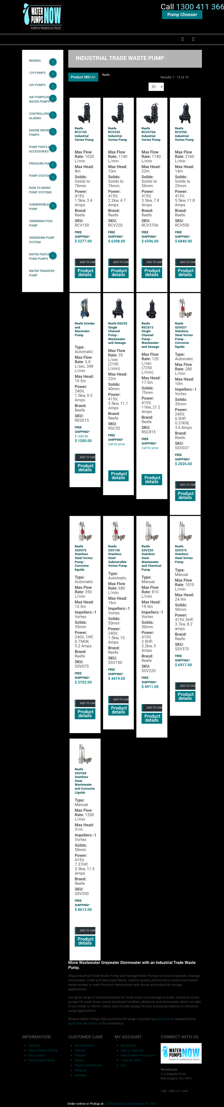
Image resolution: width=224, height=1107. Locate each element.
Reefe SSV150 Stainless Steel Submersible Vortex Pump (117, 559)
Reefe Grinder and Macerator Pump (85, 333)
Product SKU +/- (83, 82)
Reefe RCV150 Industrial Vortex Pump (84, 139)
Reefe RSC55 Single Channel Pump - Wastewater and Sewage (117, 337)
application (192, 1007)
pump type (154, 1007)
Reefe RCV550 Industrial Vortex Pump (184, 139)
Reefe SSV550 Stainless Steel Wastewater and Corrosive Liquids (85, 784)
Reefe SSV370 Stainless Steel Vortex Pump (184, 558)
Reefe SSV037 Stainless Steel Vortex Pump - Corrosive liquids (184, 339)
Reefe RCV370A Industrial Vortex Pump (151, 139)
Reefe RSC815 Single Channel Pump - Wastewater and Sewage (150, 339)
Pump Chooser (182, 17)
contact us (79, 1012)
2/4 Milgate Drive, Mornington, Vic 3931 (129, 1092)
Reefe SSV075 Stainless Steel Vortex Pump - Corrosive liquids (84, 561)
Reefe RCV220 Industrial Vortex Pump (117, 139)
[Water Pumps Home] (42, 18)
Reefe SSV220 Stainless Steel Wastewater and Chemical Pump (151, 561)
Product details (85, 277)
